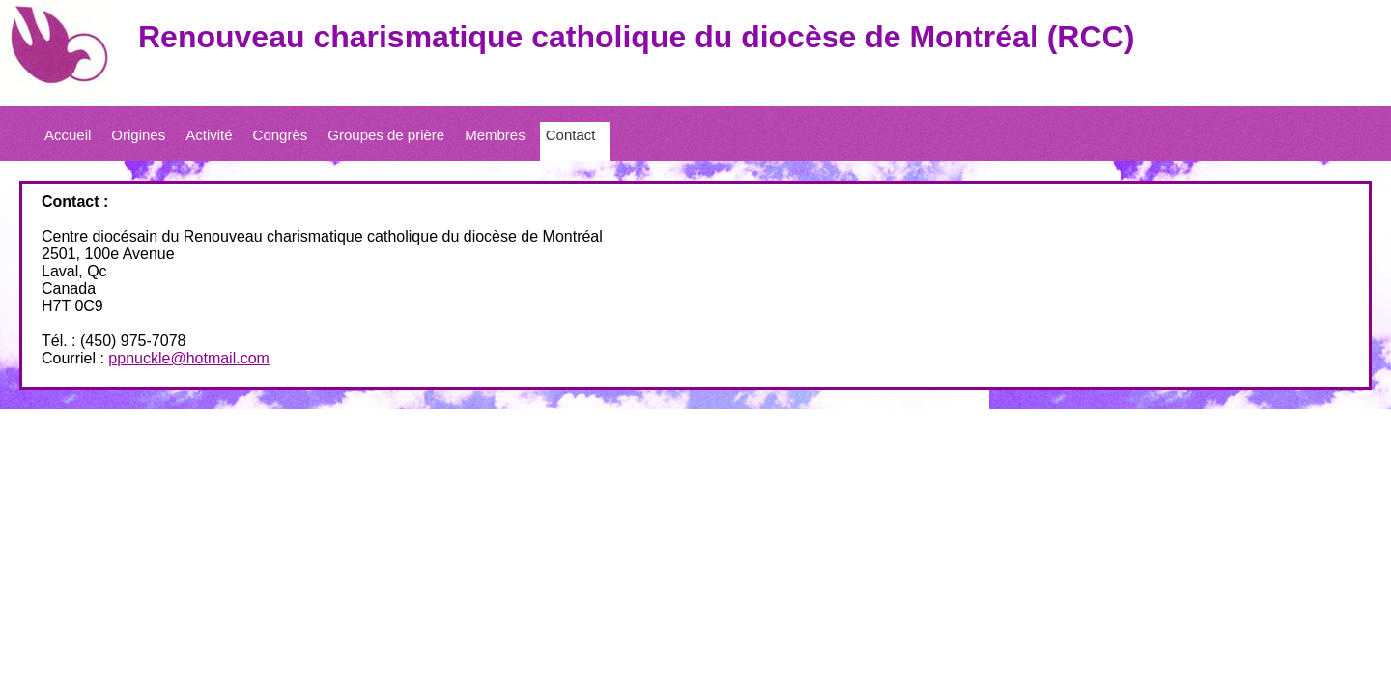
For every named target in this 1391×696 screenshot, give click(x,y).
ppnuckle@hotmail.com (189, 358)
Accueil (67, 135)
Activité (208, 135)
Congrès (280, 135)
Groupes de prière (385, 135)
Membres (495, 135)
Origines (138, 135)
